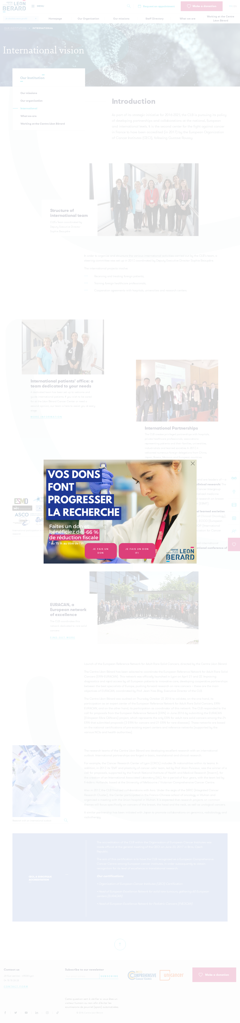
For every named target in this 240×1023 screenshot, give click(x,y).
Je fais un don (101, 551)
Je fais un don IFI (137, 551)
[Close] (193, 464)
